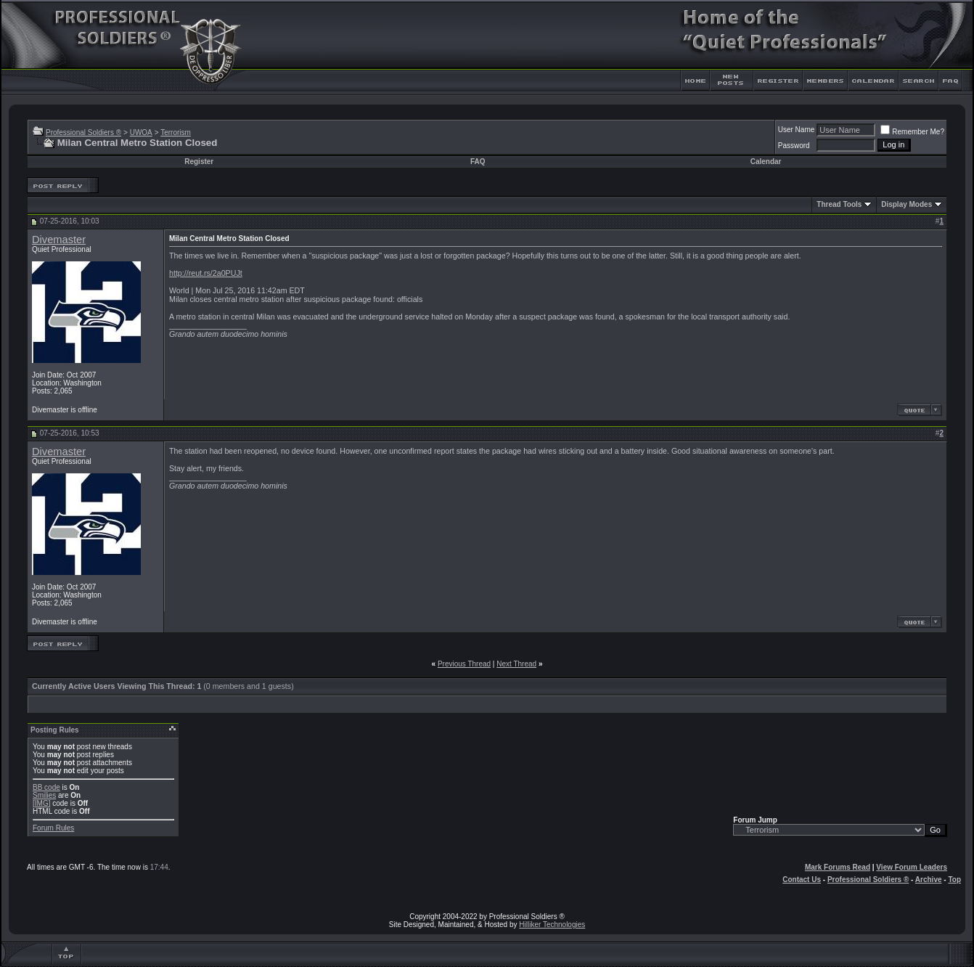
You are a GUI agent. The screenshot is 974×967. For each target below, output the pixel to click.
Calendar (766, 162)
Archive (928, 880)
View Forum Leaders (911, 867)
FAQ (478, 162)
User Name (796, 130)
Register (198, 162)
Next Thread (516, 664)
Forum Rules (53, 828)
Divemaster (59, 239)
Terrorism (175, 132)
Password (794, 146)
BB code (46, 787)
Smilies (44, 795)
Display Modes (906, 204)
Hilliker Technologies (552, 925)
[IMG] (41, 803)
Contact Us (801, 880)
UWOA (141, 132)
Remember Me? (912, 132)
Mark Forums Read (837, 867)
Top (954, 880)
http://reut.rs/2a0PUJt (205, 273)
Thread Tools (839, 204)
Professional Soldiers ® (83, 132)
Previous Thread (464, 664)
